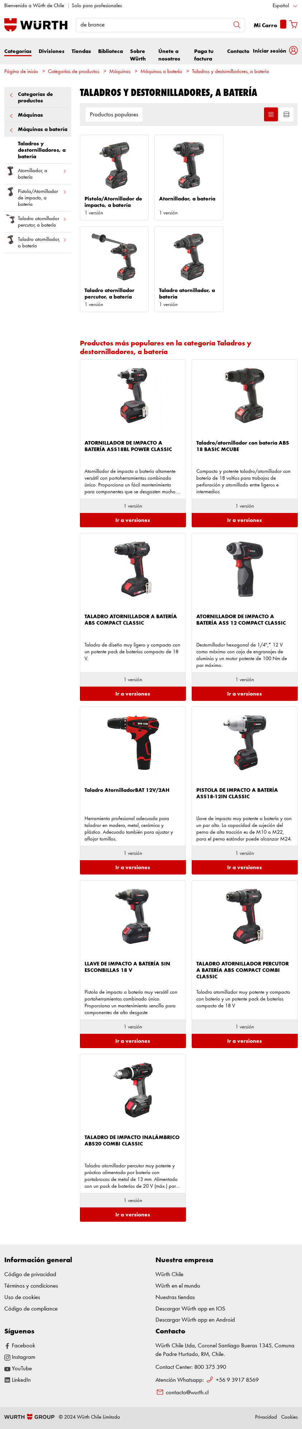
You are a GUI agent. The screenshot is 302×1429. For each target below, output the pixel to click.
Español (281, 6)
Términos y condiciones (31, 1286)
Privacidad (266, 1417)
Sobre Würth (138, 55)
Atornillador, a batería (35, 172)
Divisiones (51, 51)
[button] (275, 51)
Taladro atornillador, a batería (35, 241)
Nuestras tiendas (175, 1297)
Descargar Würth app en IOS (190, 1309)
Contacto (238, 51)
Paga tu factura (204, 55)
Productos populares (114, 115)
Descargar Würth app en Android (195, 1320)
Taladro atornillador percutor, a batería (35, 220)
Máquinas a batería (161, 71)
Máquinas (119, 71)
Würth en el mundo (177, 1286)
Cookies (289, 1417)
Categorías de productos (73, 71)
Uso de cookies (22, 1297)
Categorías (18, 51)
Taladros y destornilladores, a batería (230, 71)
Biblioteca (110, 51)
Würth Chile (169, 1274)
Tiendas (81, 51)
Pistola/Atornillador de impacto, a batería (35, 196)
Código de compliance (31, 1309)
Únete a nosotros (169, 55)
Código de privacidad (30, 1274)
